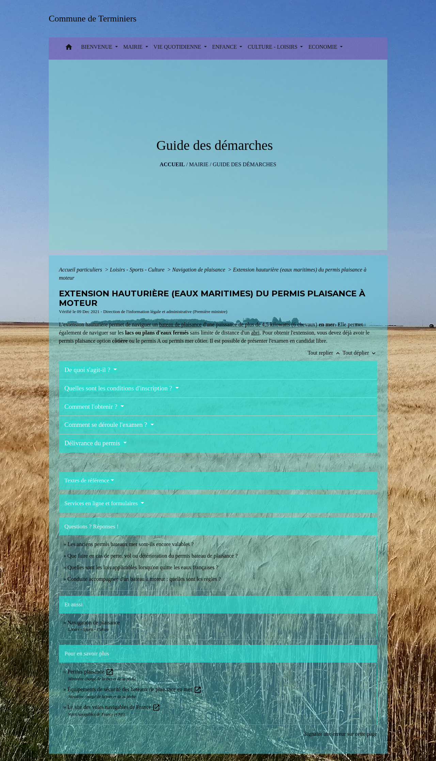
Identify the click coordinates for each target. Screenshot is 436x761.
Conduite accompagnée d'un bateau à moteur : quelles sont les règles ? (144, 579)
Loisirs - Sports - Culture (138, 270)
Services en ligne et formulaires (101, 503)
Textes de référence (86, 480)
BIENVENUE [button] (97, 47)
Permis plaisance (90, 671)
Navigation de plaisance (199, 270)
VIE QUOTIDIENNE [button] (178, 47)
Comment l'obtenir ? (91, 406)
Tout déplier (359, 353)
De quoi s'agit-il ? (88, 369)
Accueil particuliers (81, 270)
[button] (68, 48)
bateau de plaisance (180, 324)
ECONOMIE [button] (323, 47)
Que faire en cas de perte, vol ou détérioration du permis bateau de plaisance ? (152, 556)
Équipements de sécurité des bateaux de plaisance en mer (134, 689)
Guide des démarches (244, 164)
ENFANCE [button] (225, 47)
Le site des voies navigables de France (113, 707)
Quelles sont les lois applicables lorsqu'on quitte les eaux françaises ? (142, 567)
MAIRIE (198, 164)
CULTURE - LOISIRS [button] (273, 47)
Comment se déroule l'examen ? (106, 424)
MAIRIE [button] (133, 47)
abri (255, 333)
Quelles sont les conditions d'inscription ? (119, 388)
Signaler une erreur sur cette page (340, 734)
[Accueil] (95, 19)
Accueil (172, 164)
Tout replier (325, 353)
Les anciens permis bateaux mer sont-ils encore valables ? (130, 544)
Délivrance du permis (93, 443)
